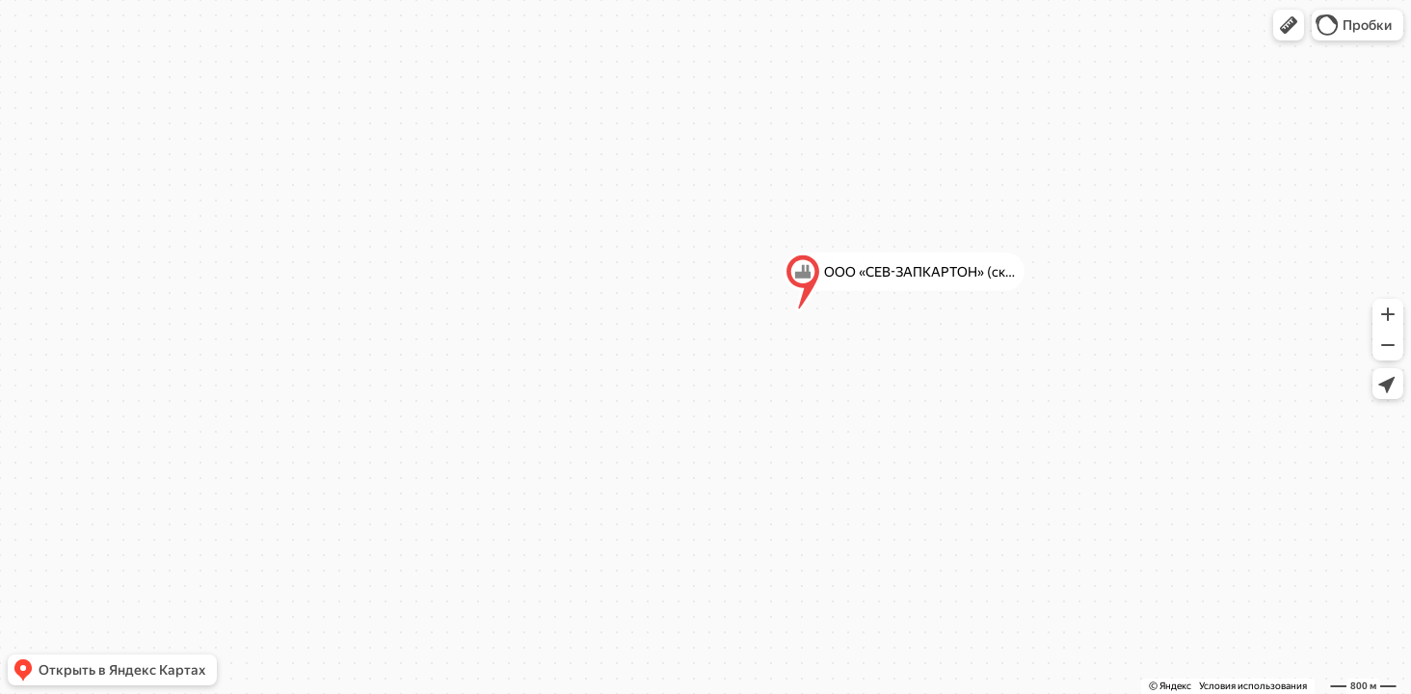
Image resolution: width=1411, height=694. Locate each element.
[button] (1288, 25)
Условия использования (1253, 686)
